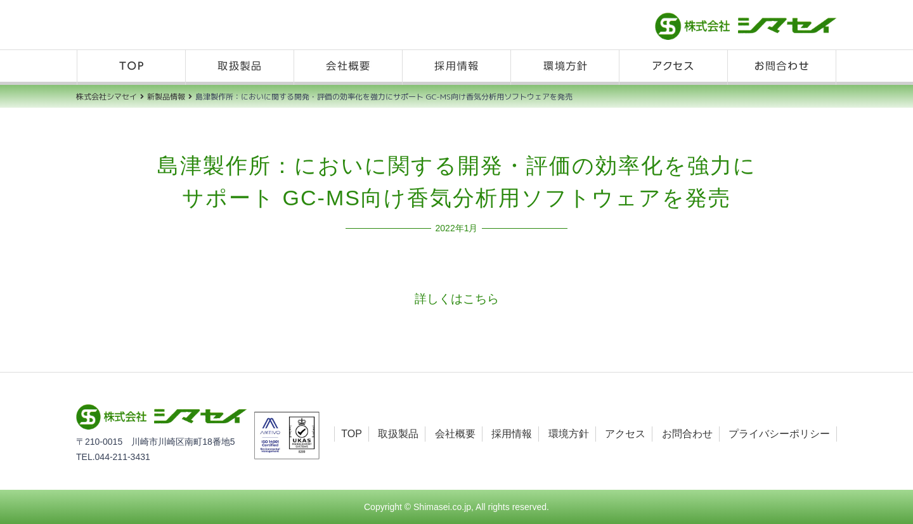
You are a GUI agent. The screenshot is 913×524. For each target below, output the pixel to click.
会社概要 (348, 67)
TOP (131, 67)
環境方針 (565, 67)
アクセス (673, 67)
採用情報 (456, 67)
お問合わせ (782, 67)
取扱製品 (240, 67)
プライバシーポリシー (779, 433)
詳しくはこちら (457, 298)
